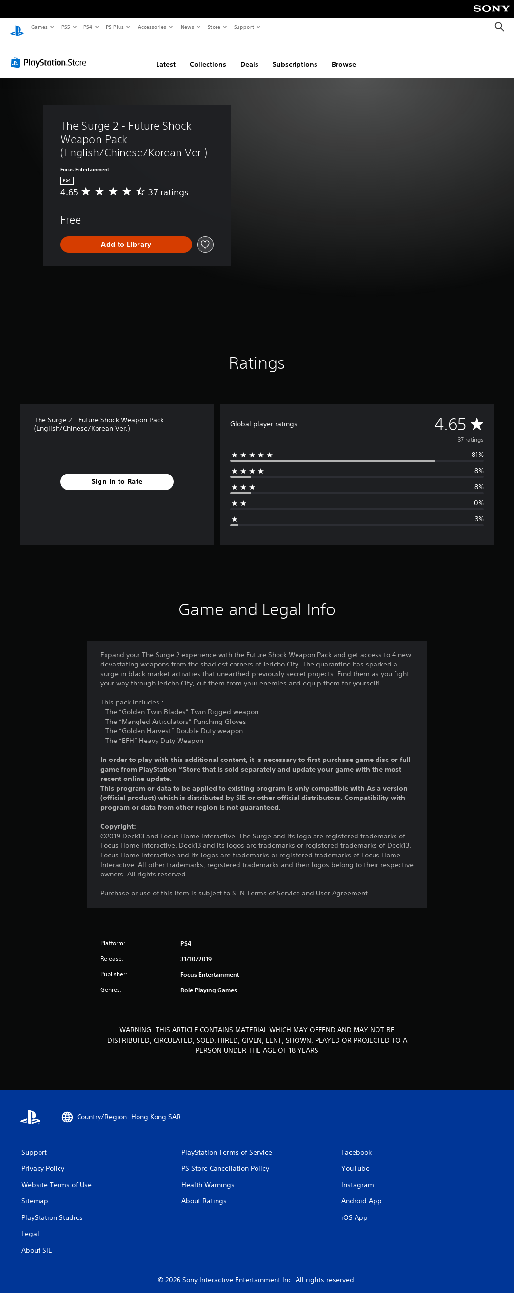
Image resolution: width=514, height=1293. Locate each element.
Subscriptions (295, 55)
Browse (344, 55)
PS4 (88, 26)
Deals (249, 55)
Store (213, 26)
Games (39, 26)
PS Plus (115, 26)
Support (244, 26)
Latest (166, 55)
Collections (208, 55)
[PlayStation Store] (51, 53)
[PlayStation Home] (17, 27)
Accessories (152, 26)
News (187, 26)
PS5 (65, 26)
